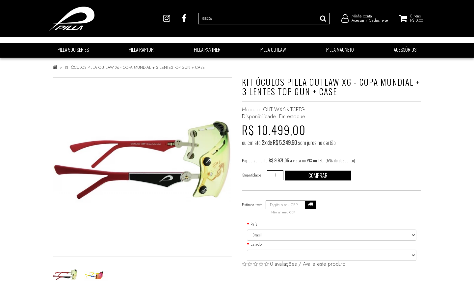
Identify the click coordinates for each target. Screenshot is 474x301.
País (253, 224)
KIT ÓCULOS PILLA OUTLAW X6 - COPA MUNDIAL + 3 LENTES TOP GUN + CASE (135, 67)
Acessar (358, 23)
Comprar (318, 175)
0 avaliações (283, 264)
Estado (256, 244)
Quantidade (251, 175)
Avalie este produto (324, 264)
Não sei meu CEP (283, 212)
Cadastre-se (378, 23)
